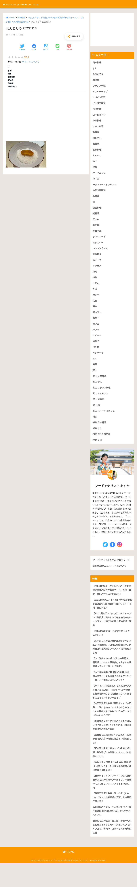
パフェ (96, 337)
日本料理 (22, 18)
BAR (95, 367)
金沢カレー (98, 247)
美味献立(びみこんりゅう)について (110, 580)
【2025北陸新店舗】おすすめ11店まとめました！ (111, 649)
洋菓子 (96, 349)
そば (95, 295)
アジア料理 (98, 128)
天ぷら (96, 223)
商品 (95, 373)
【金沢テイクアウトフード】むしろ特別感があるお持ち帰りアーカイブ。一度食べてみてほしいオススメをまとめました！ (112, 803)
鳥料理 (96, 199)
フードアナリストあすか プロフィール (111, 572)
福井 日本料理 (100, 432)
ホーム (12, 18)
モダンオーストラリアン (105, 188)
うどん (96, 289)
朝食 (95, 313)
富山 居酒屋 (99, 408)
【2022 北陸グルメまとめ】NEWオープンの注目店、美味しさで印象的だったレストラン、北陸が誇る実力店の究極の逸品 (112, 635)
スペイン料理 (99, 98)
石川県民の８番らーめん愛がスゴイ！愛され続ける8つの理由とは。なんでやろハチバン (112, 834)
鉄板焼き (97, 259)
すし (95, 68)
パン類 (96, 355)
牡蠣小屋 (97, 235)
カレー (96, 301)
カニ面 (96, 182)
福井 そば (97, 450)
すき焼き (97, 271)
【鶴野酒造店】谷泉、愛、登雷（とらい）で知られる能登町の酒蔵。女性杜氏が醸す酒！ (112, 820)
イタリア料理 (99, 104)
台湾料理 (97, 110)
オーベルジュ (99, 176)
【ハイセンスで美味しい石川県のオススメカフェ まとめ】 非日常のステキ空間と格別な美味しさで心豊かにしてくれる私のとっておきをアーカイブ (112, 710)
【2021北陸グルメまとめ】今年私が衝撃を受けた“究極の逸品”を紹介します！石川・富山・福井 (112, 619)
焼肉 (95, 277)
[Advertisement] (45, 113)
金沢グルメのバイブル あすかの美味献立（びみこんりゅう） (48, 4)
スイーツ (97, 343)
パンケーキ (98, 361)
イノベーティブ (101, 92)
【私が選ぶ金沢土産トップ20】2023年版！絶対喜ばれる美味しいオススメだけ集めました (112, 773)
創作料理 (97, 152)
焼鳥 (95, 283)
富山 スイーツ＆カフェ (104, 420)
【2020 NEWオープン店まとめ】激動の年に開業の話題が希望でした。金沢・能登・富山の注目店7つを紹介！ (112, 605)
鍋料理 (96, 217)
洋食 (95, 170)
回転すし (97, 140)
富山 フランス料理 (102, 396)
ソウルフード (99, 241)
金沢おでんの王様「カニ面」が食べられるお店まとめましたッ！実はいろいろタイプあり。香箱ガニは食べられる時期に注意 (112, 850)
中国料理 (97, 122)
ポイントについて (31, 61)
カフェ (96, 331)
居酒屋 (96, 80)
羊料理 (96, 134)
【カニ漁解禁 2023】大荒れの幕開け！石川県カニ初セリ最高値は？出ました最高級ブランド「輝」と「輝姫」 (112, 680)
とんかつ (97, 158)
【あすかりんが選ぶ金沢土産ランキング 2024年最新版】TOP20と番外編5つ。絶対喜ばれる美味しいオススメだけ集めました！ (112, 664)
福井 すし (97, 438)
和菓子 (96, 325)
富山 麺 (96, 414)
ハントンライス (101, 253)
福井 (95, 426)
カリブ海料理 (99, 193)
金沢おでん (98, 74)
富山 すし (97, 390)
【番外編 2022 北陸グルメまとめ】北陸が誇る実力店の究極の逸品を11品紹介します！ (112, 759)
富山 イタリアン (101, 402)
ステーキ (97, 265)
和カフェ (97, 319)
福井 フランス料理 (102, 444)
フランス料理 (99, 86)
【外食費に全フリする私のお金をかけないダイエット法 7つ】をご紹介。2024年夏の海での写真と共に (112, 745)
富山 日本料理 (100, 384)
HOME (69, 875)
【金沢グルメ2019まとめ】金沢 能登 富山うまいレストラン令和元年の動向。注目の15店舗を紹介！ (111, 787)
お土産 (96, 146)
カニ (95, 164)
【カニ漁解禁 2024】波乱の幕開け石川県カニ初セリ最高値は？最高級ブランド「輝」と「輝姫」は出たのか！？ (112, 694)
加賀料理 (97, 211)
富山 (95, 378)
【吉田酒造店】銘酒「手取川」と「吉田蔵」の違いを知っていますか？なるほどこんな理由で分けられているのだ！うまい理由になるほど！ (112, 728)
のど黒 (96, 229)
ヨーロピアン (99, 116)
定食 (95, 307)
